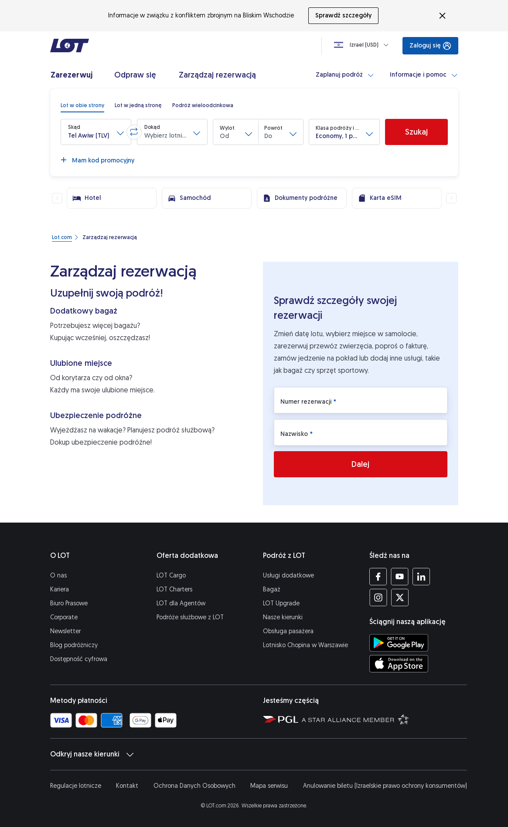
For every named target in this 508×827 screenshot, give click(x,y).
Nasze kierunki (283, 617)
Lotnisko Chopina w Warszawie (305, 645)
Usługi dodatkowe (288, 575)
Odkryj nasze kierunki (91, 754)
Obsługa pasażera (288, 631)
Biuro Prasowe (69, 603)
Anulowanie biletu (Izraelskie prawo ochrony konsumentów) (385, 786)
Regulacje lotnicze (75, 786)
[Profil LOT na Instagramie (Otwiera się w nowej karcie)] (378, 597)
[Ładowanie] (363, 45)
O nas (58, 575)
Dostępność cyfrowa (78, 659)
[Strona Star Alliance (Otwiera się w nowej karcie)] (355, 719)
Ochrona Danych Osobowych (194, 786)
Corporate (64, 617)
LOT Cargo (171, 575)
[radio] (82, 105)
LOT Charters (174, 589)
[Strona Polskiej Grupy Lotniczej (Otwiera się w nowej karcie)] (280, 719)
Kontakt (127, 786)
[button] (96, 132)
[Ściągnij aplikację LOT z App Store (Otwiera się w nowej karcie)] (398, 663)
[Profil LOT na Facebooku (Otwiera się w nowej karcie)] (378, 576)
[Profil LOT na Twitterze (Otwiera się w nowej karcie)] (400, 597)
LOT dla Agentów (181, 603)
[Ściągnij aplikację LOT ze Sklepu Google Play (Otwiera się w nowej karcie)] (398, 642)
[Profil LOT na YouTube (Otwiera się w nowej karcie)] (400, 576)
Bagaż (271, 589)
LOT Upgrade (281, 603)
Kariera (59, 589)
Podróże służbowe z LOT (190, 617)
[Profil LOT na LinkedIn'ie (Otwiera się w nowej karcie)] (421, 576)
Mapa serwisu (269, 786)
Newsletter (65, 631)
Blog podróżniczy (74, 645)
